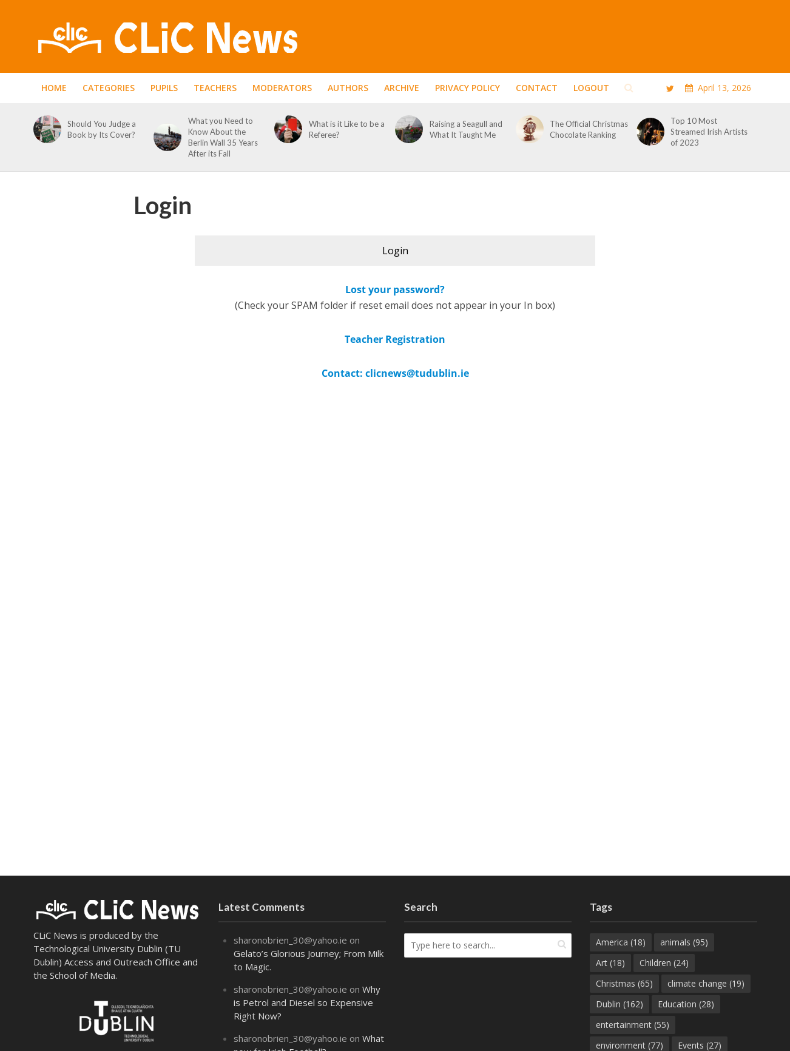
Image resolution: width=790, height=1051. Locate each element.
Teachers (215, 87)
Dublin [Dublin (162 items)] (619, 1004)
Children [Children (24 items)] (664, 962)
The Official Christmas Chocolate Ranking (589, 129)
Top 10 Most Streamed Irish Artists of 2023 (709, 131)
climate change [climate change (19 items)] (705, 983)
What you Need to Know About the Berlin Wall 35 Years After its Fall (223, 137)
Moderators (282, 87)
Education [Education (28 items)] (686, 1004)
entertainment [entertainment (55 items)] (632, 1024)
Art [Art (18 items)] (610, 962)
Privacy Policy (467, 87)
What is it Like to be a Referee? (347, 129)
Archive (401, 87)
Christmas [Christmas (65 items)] (624, 983)
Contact (537, 87)
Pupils (164, 87)
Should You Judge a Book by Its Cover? (102, 129)
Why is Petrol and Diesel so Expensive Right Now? (307, 1002)
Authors (348, 87)
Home (54, 87)
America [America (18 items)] (621, 942)
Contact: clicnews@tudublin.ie (395, 373)
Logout (591, 87)
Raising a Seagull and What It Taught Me (466, 129)
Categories (109, 87)
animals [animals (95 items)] (684, 942)
